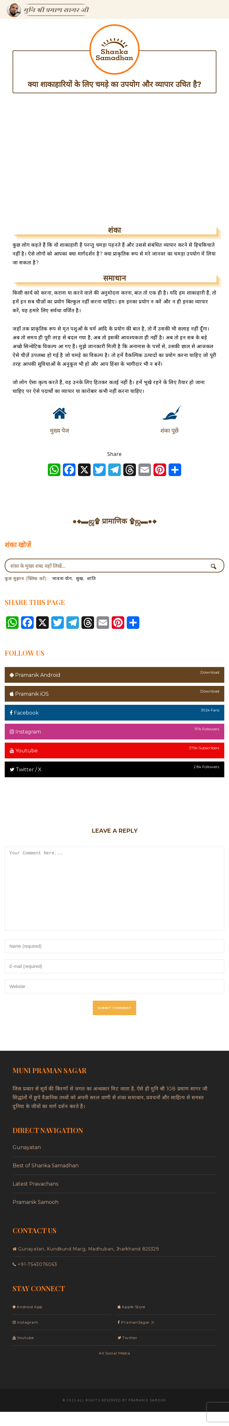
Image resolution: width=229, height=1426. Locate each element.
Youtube (24, 751)
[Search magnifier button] (215, 566)
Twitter (127, 1351)
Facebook (24, 713)
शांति (91, 578)
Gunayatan (27, 1161)
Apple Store (131, 1321)
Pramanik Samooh (36, 1216)
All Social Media (114, 1367)
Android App (27, 1321)
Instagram (25, 732)
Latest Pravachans (35, 1198)
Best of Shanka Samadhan (46, 1180)
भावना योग (62, 578)
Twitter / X (26, 770)
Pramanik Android (35, 675)
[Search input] (108, 565)
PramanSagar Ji (136, 1336)
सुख (79, 578)
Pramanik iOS (29, 694)
